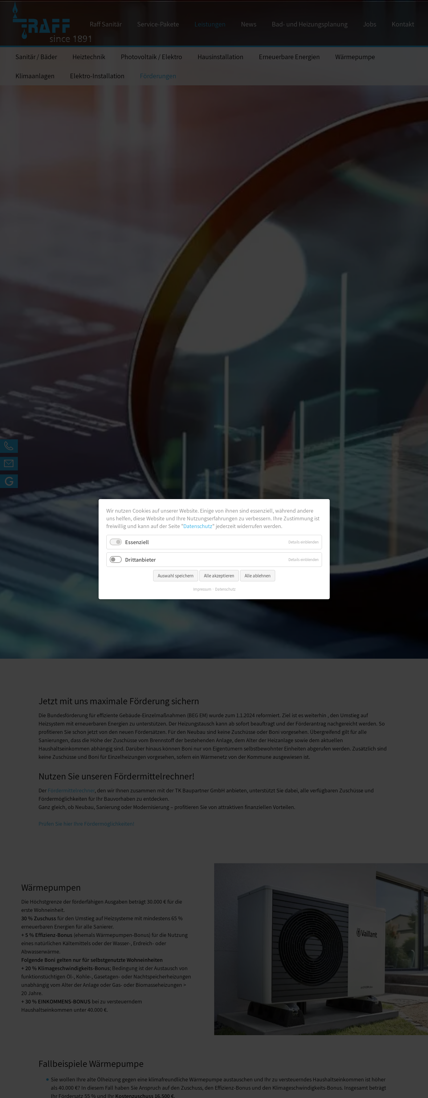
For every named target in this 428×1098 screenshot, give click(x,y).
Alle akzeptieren (219, 575)
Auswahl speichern (176, 575)
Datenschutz (197, 526)
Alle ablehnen (258, 575)
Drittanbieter (140, 559)
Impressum (202, 589)
